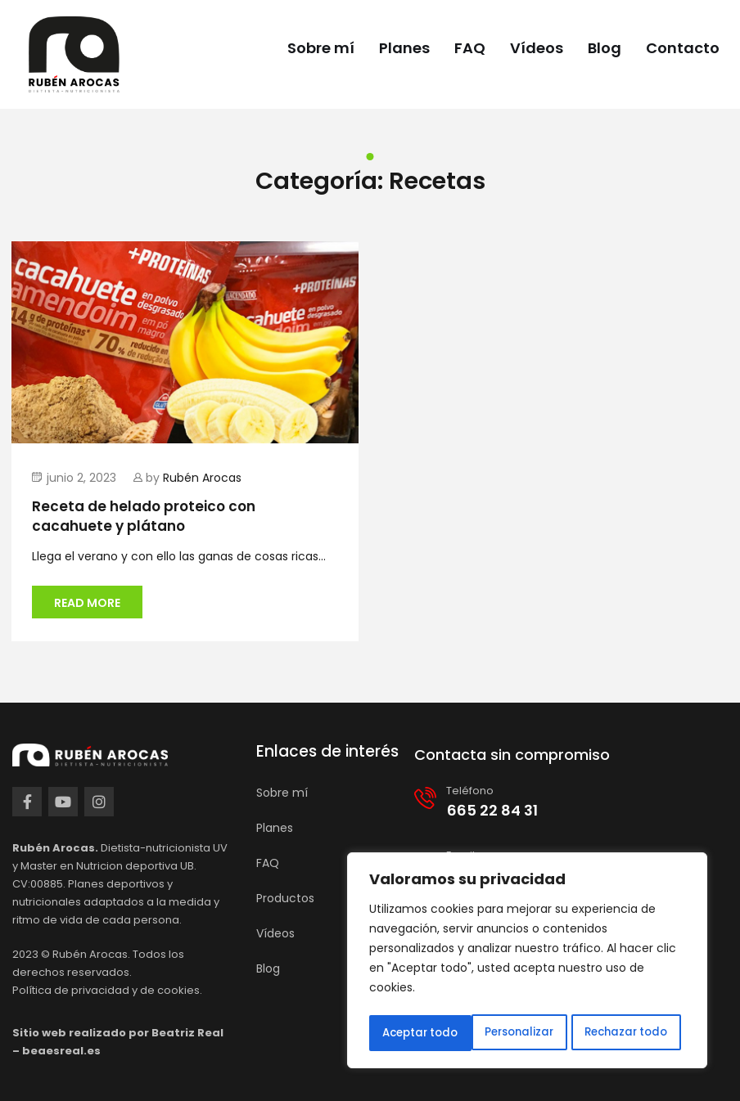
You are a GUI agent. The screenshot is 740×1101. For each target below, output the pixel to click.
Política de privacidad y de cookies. (107, 990)
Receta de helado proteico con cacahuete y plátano (143, 516)
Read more (87, 603)
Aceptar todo (634, 1033)
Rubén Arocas (202, 478)
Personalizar (416, 1033)
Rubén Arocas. (91, 954)
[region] (527, 962)
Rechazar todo (523, 1033)
